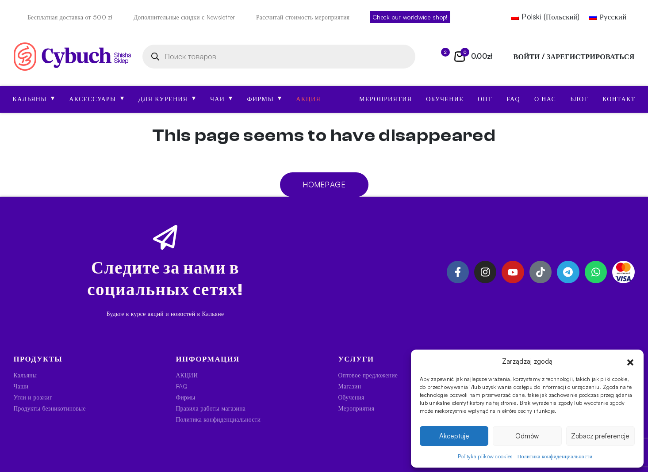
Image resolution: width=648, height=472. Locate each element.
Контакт (619, 99)
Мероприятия (385, 99)
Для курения (167, 98)
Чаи (221, 98)
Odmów (527, 436)
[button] (630, 361)
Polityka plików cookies (485, 456)
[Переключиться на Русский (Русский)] (607, 17)
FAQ (513, 99)
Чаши (21, 386)
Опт (485, 99)
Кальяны (34, 98)
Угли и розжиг (33, 397)
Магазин (349, 386)
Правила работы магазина (211, 408)
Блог (579, 99)
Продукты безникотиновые (50, 408)
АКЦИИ (187, 375)
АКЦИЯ (308, 99)
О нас (545, 99)
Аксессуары (96, 98)
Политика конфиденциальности (555, 456)
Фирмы (264, 98)
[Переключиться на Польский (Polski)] (545, 17)
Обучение (445, 99)
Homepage (324, 184)
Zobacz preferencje (600, 436)
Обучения (351, 397)
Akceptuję (454, 436)
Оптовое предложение (368, 375)
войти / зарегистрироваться (574, 56)
